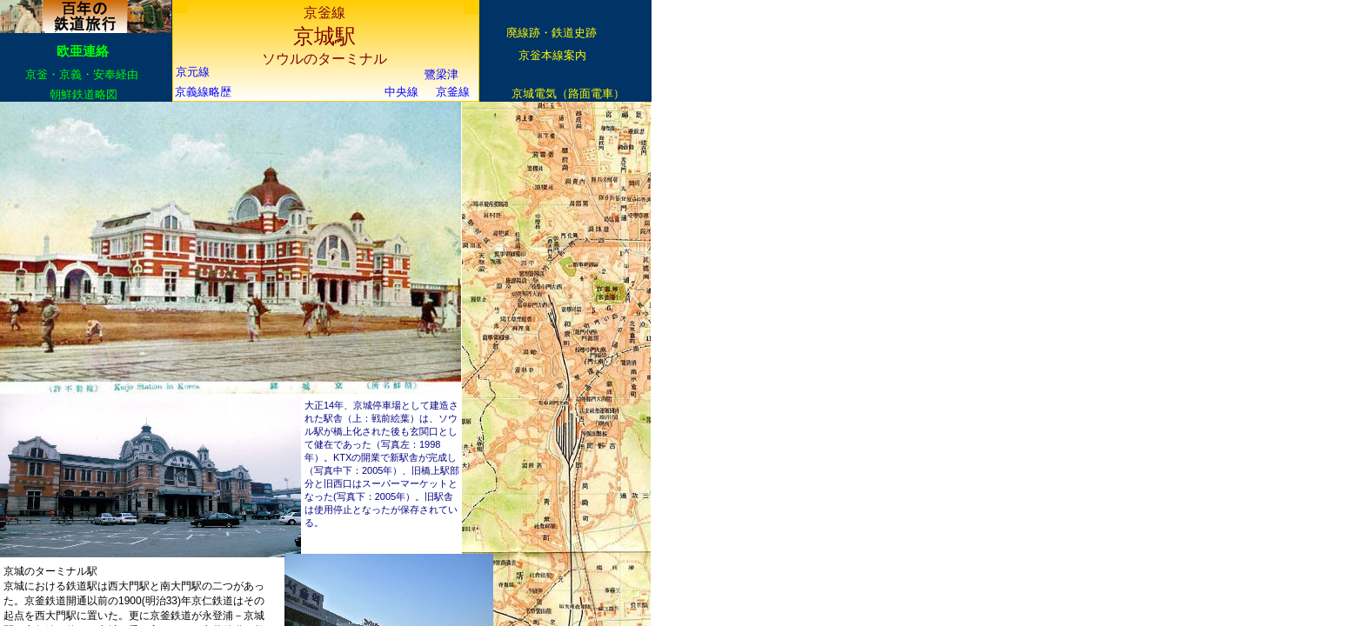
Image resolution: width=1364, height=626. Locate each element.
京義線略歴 (203, 91)
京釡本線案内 (552, 55)
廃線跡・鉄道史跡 (551, 32)
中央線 (401, 91)
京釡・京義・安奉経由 (81, 74)
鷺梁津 (441, 74)
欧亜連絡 (83, 50)
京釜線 (453, 91)
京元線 (193, 71)
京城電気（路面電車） (568, 93)
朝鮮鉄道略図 (83, 94)
